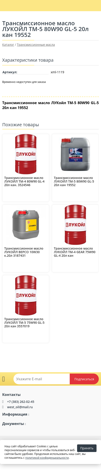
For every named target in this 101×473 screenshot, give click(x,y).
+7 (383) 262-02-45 (20, 401)
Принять (86, 448)
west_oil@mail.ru (20, 407)
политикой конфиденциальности (47, 458)
